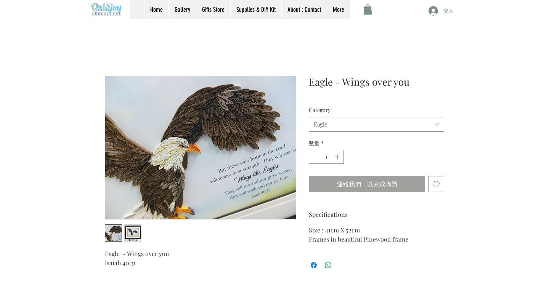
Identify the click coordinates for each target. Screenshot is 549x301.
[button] (367, 9)
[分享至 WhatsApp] (328, 265)
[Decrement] (314, 156)
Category (320, 110)
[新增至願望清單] (436, 184)
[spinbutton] (326, 156)
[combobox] (376, 124)
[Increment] (338, 156)
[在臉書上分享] (313, 265)
